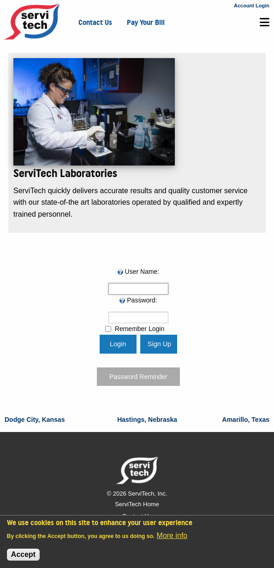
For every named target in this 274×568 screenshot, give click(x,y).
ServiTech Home (137, 504)
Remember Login (139, 328)
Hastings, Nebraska (147, 419)
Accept (23, 554)
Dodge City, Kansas (35, 419)
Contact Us (95, 22)
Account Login (251, 5)
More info (172, 535)
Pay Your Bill (146, 22)
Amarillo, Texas (245, 419)
